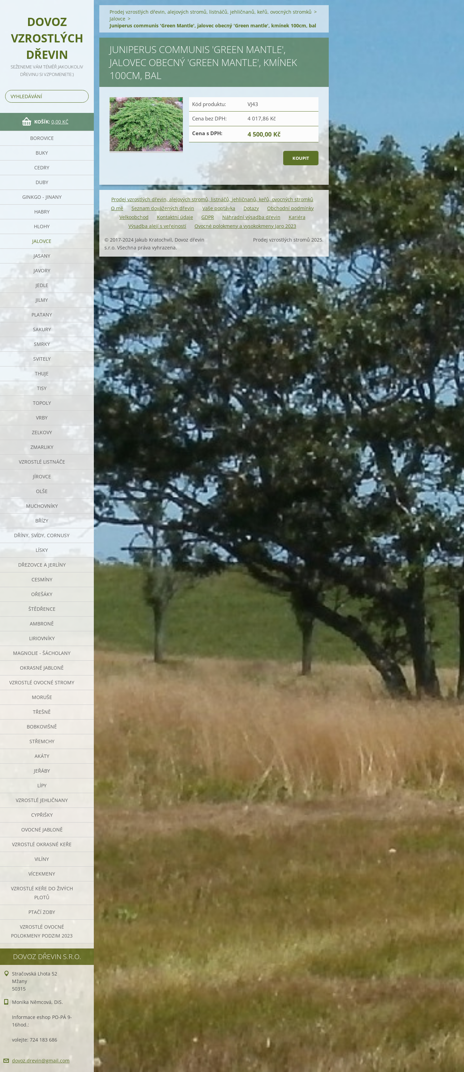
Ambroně (42, 623)
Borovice (42, 138)
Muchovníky (42, 506)
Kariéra (297, 217)
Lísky (42, 550)
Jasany (42, 256)
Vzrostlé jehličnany (42, 800)
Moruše (42, 697)
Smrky (42, 344)
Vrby (42, 417)
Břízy (41, 520)
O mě (117, 208)
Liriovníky (42, 638)
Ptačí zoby (41, 912)
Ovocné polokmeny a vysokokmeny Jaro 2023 (245, 226)
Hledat (82, 96)
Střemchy (41, 741)
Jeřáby (42, 770)
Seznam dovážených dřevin (162, 208)
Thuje (42, 373)
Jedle (42, 285)
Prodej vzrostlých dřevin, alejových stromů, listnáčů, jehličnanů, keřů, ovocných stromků (211, 12)
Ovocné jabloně (42, 829)
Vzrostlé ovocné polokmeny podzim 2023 (42, 931)
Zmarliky (41, 447)
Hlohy (42, 226)
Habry (42, 211)
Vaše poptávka (218, 208)
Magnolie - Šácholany (42, 653)
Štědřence (41, 609)
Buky (42, 153)
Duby (42, 182)
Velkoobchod (134, 217)
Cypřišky (42, 815)
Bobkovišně (42, 726)
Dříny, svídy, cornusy (42, 535)
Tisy (42, 388)
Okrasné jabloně (42, 667)
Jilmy (42, 300)
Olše (42, 491)
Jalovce (41, 241)
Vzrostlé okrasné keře (42, 844)
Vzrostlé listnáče (42, 461)
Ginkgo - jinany (42, 197)
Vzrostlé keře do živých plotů (42, 893)
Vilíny (42, 859)
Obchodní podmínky (290, 208)
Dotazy (251, 208)
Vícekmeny (41, 873)
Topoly (42, 403)
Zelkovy (42, 432)
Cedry (41, 167)
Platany (42, 314)
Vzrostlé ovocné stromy (41, 682)
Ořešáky (41, 594)
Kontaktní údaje (175, 217)
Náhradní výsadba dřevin (251, 217)
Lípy (42, 785)
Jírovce (42, 476)
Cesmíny (42, 579)
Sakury (42, 329)
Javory (42, 270)
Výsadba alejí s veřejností (157, 226)
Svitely (42, 359)
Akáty (42, 756)
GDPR (207, 217)
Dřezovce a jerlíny (42, 564)
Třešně (42, 712)
